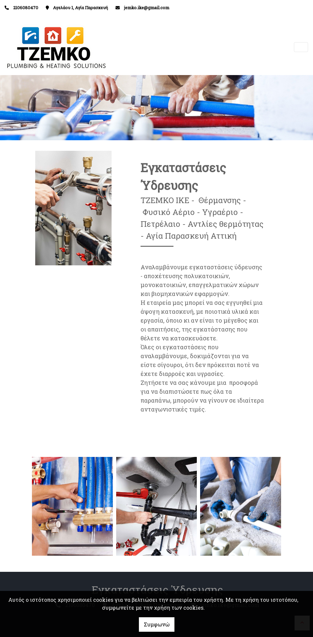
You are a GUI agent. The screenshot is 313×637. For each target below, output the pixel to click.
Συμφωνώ (157, 624)
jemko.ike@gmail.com (146, 7)
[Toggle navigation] (301, 47)
